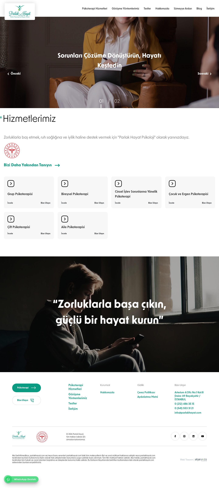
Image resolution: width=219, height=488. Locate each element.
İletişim (210, 8)
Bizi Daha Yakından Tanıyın (32, 165)
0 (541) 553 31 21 (184, 408)
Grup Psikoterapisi (20, 194)
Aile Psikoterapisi (73, 227)
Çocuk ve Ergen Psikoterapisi (188, 194)
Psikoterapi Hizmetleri (94, 8)
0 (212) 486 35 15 (184, 404)
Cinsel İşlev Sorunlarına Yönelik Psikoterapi (136, 194)
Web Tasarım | (187, 460)
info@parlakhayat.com (188, 413)
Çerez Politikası (146, 392)
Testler (147, 8)
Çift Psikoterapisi (18, 227)
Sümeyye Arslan (183, 8)
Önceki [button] (14, 73)
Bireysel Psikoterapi (74, 194)
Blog (199, 8)
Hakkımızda (162, 8)
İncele (10, 203)
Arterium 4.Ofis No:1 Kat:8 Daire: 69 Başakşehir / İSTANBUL (189, 396)
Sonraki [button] (204, 73)
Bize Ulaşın (45, 203)
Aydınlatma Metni (147, 397)
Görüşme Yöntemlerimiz (125, 8)
